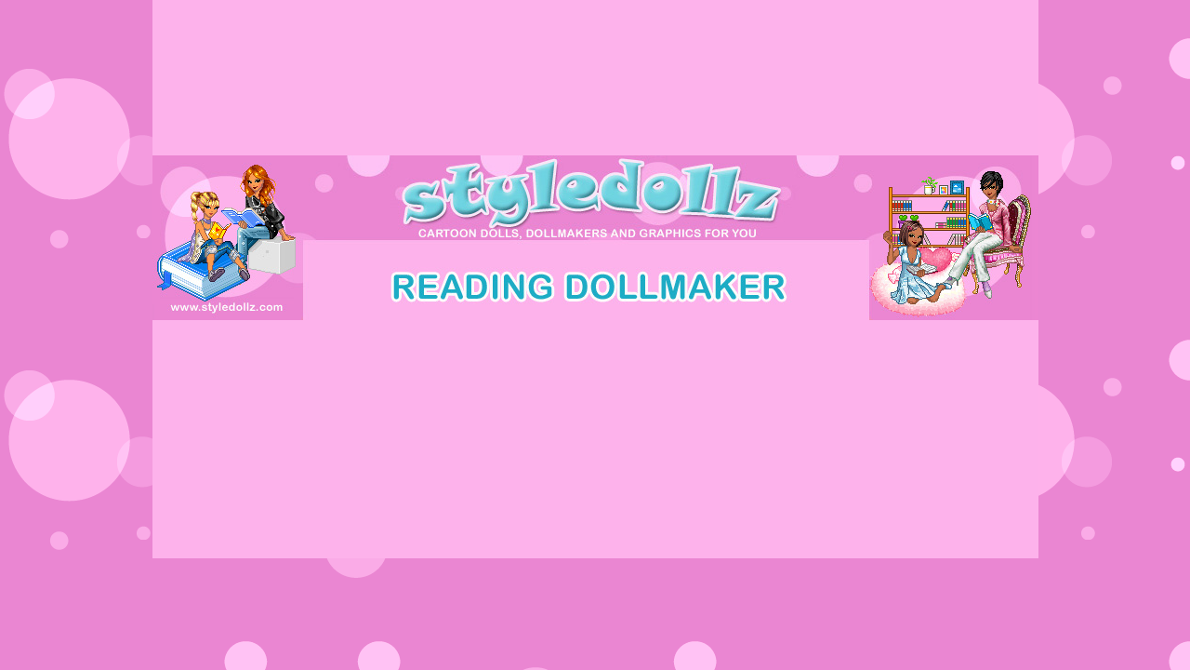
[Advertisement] (595, 362)
